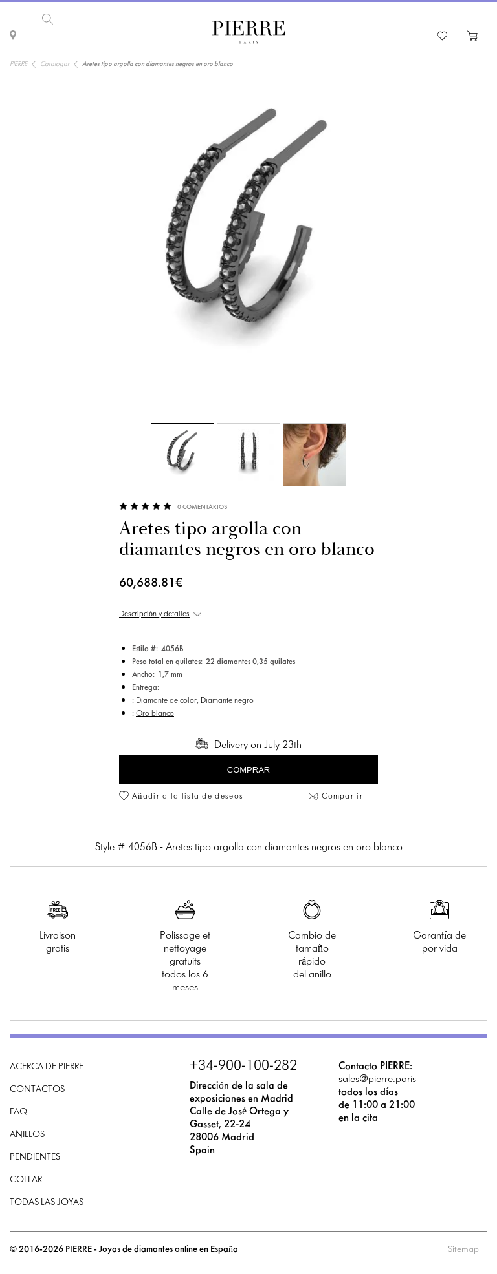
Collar (26, 1179)
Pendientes (35, 1157)
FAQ (18, 1111)
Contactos (37, 1089)
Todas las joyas (46, 1202)
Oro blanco (155, 713)
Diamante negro (227, 700)
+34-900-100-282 (243, 1066)
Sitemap (463, 1249)
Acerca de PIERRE (46, 1066)
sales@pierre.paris (377, 1078)
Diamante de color (166, 700)
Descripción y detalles (154, 614)
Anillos (27, 1134)
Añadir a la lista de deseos (187, 796)
